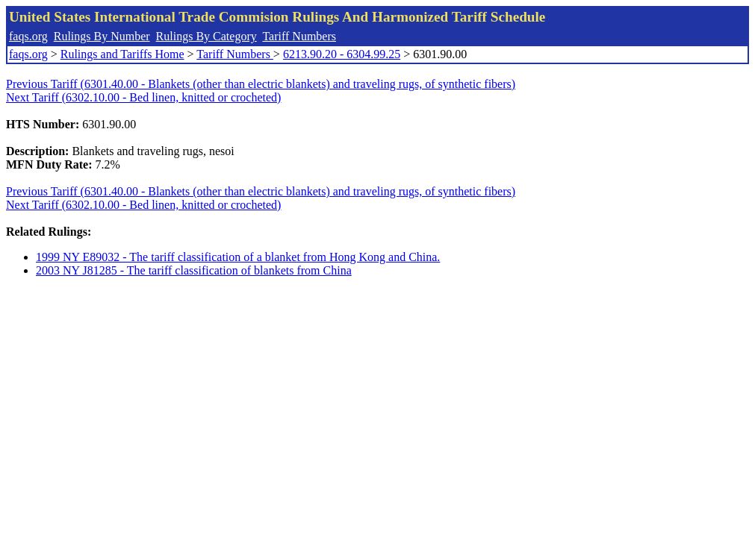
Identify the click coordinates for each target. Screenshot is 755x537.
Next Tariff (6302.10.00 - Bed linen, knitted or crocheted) (143, 97)
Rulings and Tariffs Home (122, 54)
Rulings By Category (206, 36)
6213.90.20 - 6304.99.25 (341, 54)
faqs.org (28, 36)
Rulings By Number (102, 36)
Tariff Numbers (299, 36)
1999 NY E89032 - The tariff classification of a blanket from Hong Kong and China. (238, 257)
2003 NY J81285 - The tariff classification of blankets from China (194, 270)
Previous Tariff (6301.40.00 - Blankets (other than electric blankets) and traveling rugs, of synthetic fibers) (260, 84)
